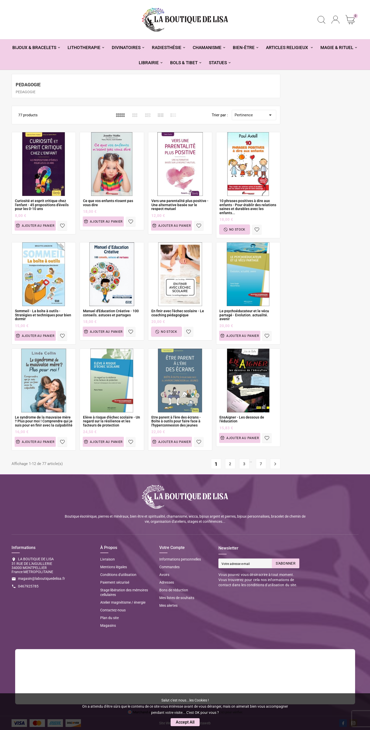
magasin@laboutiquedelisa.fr (41, 578)
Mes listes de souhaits (176, 598)
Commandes (169, 567)
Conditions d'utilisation (118, 575)
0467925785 (28, 586)
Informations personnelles (180, 559)
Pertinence (254, 115)
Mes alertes (168, 605)
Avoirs (164, 575)
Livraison (107, 559)
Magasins (108, 625)
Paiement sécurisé (114, 582)
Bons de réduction (173, 590)
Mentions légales (113, 567)
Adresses (166, 582)
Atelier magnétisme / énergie (122, 602)
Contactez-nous (113, 610)
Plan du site (109, 618)
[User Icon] (335, 20)
